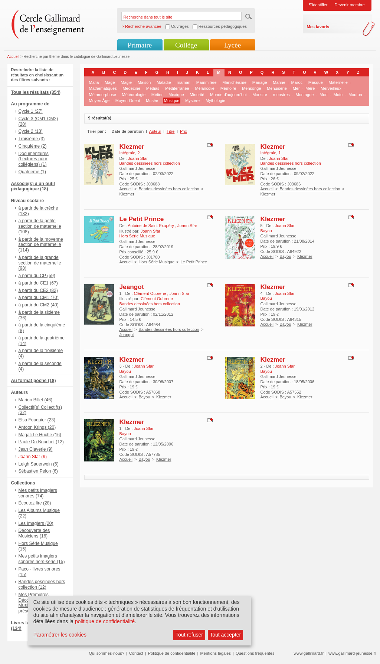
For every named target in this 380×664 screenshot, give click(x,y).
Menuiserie (277, 88)
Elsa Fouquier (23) (37, 420)
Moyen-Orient (127, 100)
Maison (144, 82)
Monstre (259, 94)
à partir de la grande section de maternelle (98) (40, 263)
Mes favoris (318, 26)
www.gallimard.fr (309, 653)
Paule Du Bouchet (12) (41, 441)
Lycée (232, 45)
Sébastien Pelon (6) (38, 471)
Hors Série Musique (156, 262)
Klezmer (131, 146)
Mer (296, 88)
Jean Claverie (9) (36, 449)
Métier (157, 94)
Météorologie (134, 94)
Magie (126, 82)
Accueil (13, 57)
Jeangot (131, 286)
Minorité (197, 94)
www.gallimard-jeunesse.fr (352, 653)
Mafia (94, 82)
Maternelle (338, 82)
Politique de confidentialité (172, 653)
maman (183, 82)
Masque (315, 82)
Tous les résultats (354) (36, 92)
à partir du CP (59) (37, 275)
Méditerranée (177, 88)
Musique (172, 100)
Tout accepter (225, 635)
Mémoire (228, 88)
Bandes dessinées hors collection (168, 189)
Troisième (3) (32, 138)
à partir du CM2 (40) (39, 305)
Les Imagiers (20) (36, 523)
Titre (171, 131)
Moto (338, 94)
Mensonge (251, 88)
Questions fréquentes (255, 653)
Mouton (355, 94)
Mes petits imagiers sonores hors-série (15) (42, 558)
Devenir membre (350, 5)
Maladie (164, 82)
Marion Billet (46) (35, 399)
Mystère (192, 100)
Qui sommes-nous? (106, 653)
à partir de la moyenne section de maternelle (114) (41, 245)
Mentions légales (215, 653)
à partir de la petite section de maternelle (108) (40, 226)
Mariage (259, 82)
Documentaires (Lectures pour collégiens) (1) (34, 159)
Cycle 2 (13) (31, 131)
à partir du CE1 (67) (38, 283)
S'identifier (318, 5)
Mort (324, 94)
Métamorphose (102, 94)
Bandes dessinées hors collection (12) (42, 584)
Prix (183, 131)
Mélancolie (204, 88)
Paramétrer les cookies (59, 635)
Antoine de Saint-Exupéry (151, 225)
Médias (152, 88)
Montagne (305, 94)
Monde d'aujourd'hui (228, 94)
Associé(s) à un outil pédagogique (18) (33, 186)
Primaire (140, 45)
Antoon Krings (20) (37, 427)
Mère (310, 88)
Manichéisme (234, 82)
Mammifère (206, 82)
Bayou (285, 256)
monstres (281, 94)
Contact (136, 653)
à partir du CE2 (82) (38, 290)
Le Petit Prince (141, 219)
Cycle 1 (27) (31, 111)
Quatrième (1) (32, 171)
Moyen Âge (99, 100)
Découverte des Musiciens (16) (34, 533)
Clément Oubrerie (150, 293)
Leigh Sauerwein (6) (39, 464)
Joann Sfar (138, 158)
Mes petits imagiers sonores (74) (38, 493)
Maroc (297, 82)
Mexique (176, 94)
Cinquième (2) (33, 146)
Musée (152, 100)
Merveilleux (331, 88)
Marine (279, 82)
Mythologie (215, 100)
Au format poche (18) (33, 380)
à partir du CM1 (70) (39, 297)
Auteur (155, 131)
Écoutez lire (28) (35, 503)
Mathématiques (103, 88)
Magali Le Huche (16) (40, 434)
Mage (110, 82)
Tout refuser (189, 635)
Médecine (131, 88)
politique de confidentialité (105, 621)
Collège (186, 45)
